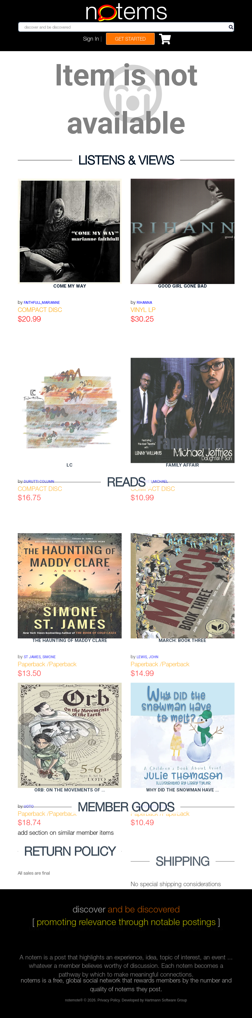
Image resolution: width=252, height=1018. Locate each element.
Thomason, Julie (152, 849)
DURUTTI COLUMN (39, 525)
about (86, 933)
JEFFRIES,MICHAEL (152, 525)
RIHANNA (144, 303)
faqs (139, 933)
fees (216, 933)
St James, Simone (40, 700)
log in (37, 933)
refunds (189, 933)
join (61, 933)
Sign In (91, 38)
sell (161, 933)
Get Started (130, 39)
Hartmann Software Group (166, 1002)
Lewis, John (147, 700)
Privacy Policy (109, 1002)
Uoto (29, 849)
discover (126, 904)
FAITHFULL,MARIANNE (42, 303)
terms (114, 933)
